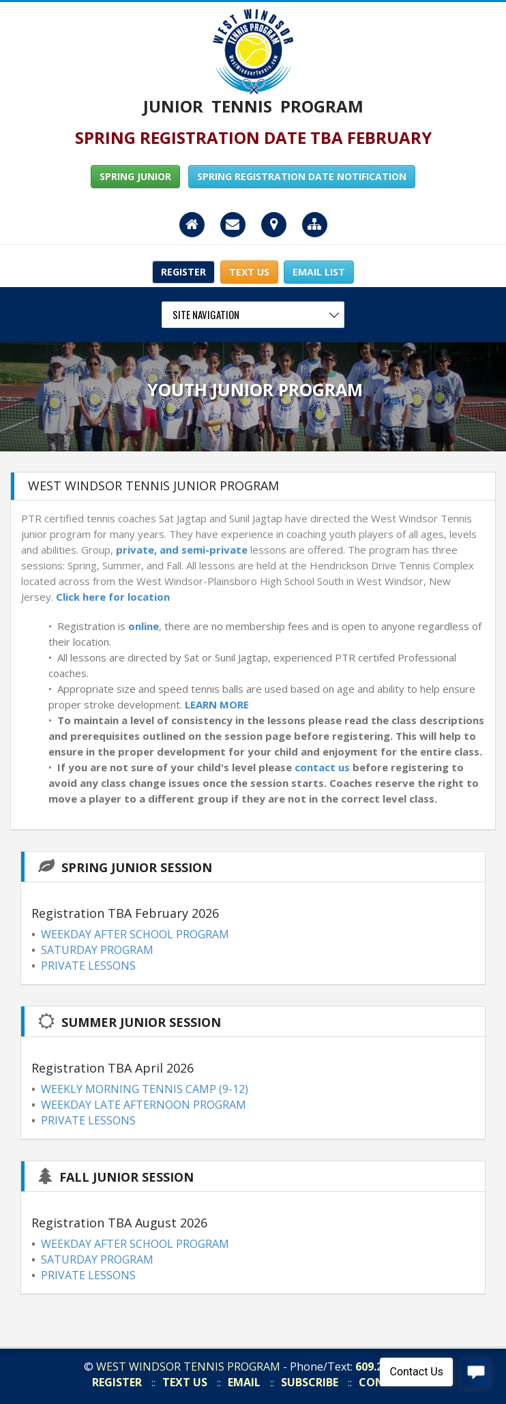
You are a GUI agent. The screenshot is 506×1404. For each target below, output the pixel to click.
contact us (322, 767)
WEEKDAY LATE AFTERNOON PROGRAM (143, 1104)
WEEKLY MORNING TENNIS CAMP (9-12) (144, 1088)
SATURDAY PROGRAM (97, 949)
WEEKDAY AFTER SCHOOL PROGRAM (135, 934)
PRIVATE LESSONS (88, 965)
